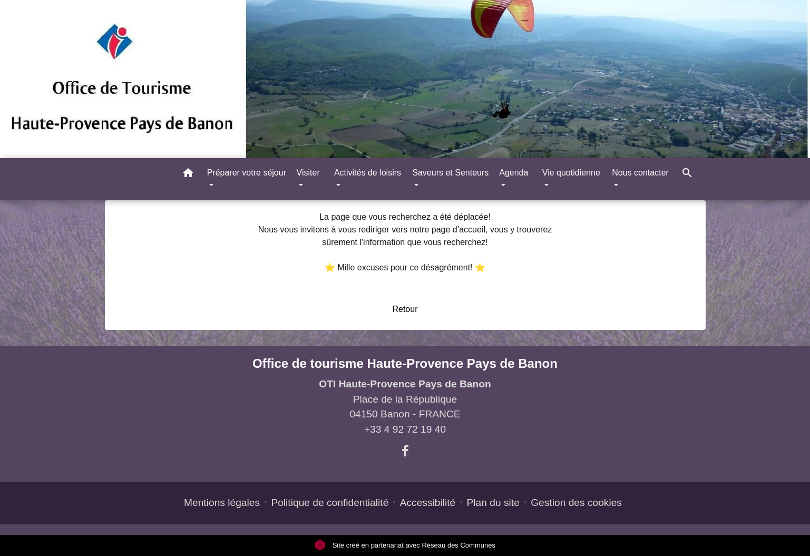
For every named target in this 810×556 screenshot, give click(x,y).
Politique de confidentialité (329, 502)
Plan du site (493, 502)
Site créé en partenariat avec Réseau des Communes (405, 545)
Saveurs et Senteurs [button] (450, 172)
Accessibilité (428, 502)
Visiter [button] (308, 172)
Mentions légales (222, 502)
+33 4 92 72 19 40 (405, 429)
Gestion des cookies (576, 502)
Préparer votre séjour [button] (246, 172)
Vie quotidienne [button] (571, 172)
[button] (188, 174)
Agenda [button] (513, 172)
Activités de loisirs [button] (367, 172)
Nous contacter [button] (640, 172)
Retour (404, 309)
